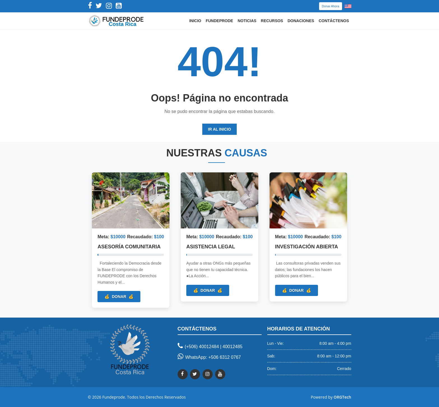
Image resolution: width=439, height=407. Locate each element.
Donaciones (300, 20)
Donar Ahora (330, 6)
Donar (118, 296)
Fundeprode (219, 20)
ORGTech (342, 397)
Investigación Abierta (306, 247)
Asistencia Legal (210, 247)
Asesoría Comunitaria (129, 247)
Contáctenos (334, 20)
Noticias (247, 20)
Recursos (272, 20)
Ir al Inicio (219, 129)
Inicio (195, 20)
